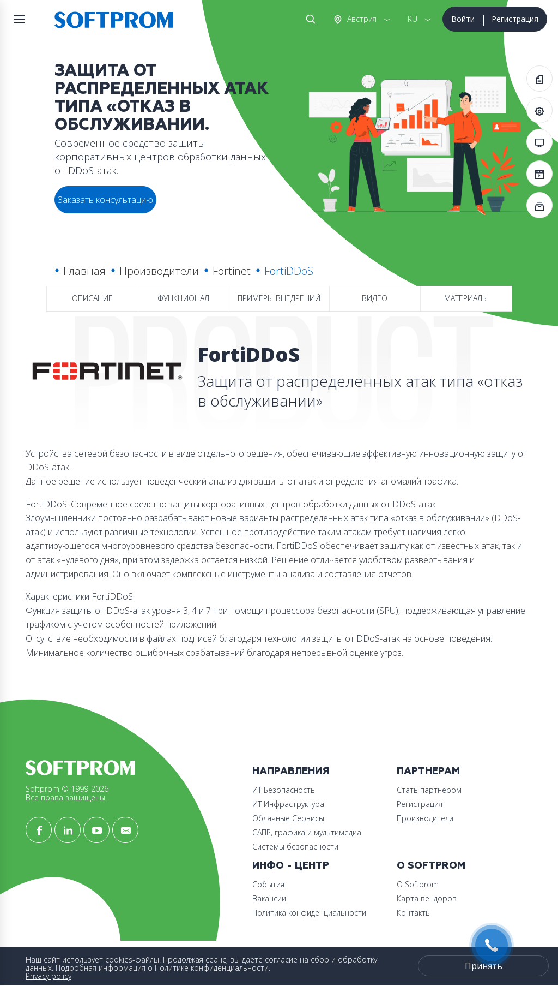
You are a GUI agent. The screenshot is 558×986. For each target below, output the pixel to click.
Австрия (361, 19)
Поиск (308, 19)
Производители (159, 271)
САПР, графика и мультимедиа (306, 832)
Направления (290, 771)
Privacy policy (48, 976)
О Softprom (431, 865)
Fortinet (232, 271)
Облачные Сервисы (288, 818)
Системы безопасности (295, 846)
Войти (463, 19)
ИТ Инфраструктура (288, 804)
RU (412, 19)
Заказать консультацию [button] (105, 200)
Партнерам (428, 771)
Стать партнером (429, 790)
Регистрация (515, 19)
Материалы (466, 298)
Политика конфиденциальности (309, 912)
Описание (92, 298)
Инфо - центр (290, 865)
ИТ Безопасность (283, 790)
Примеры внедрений (279, 298)
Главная (84, 271)
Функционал (183, 298)
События (268, 884)
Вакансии (269, 898)
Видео (374, 298)
